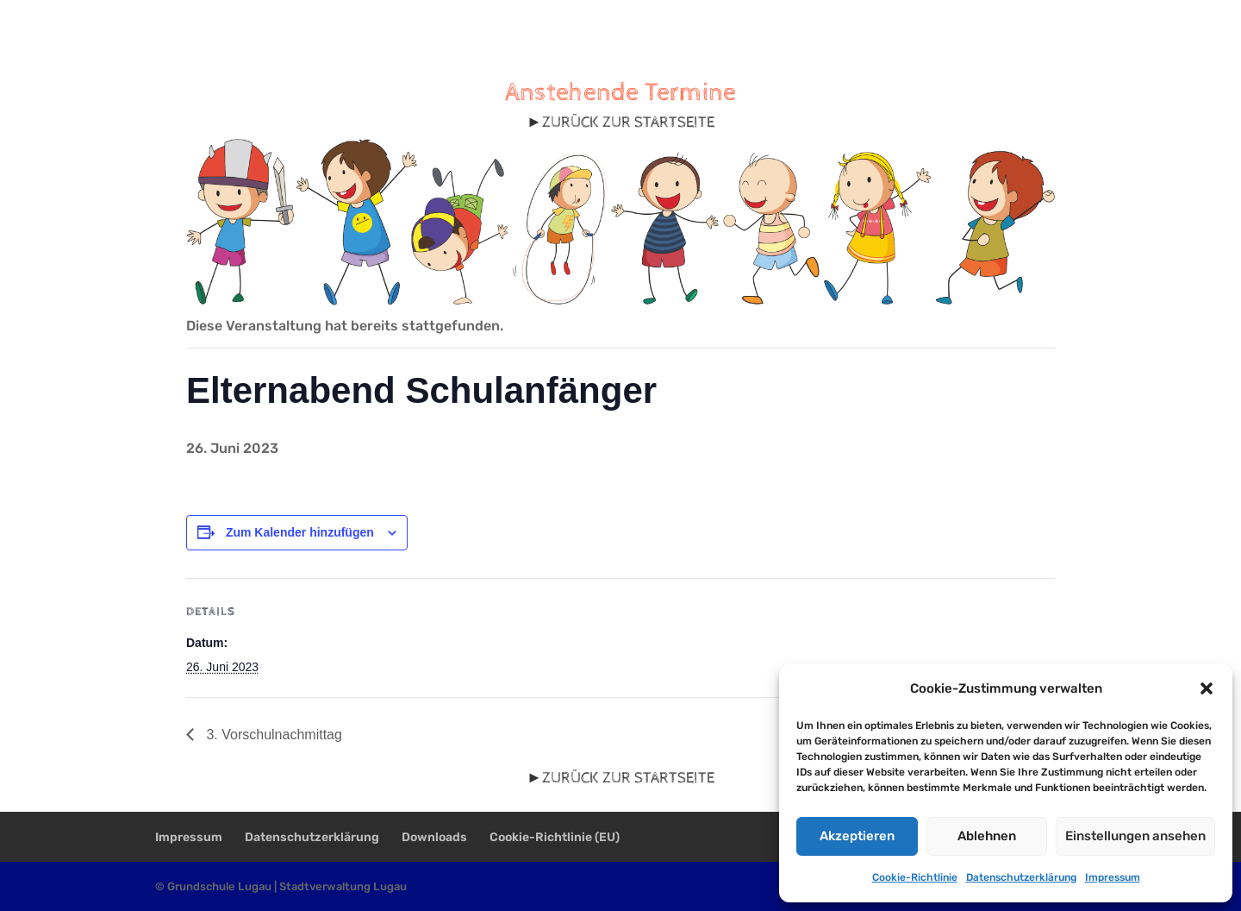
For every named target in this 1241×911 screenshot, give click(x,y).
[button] (1206, 688)
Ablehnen (986, 836)
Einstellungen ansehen (1135, 836)
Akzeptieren (857, 836)
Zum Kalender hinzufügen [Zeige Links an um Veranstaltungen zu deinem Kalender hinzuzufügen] (300, 532)
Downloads (434, 837)
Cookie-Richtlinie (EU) (555, 837)
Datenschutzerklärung (1021, 877)
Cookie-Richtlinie (914, 877)
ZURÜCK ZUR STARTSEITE (628, 122)
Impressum (1112, 877)
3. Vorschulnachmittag (272, 734)
